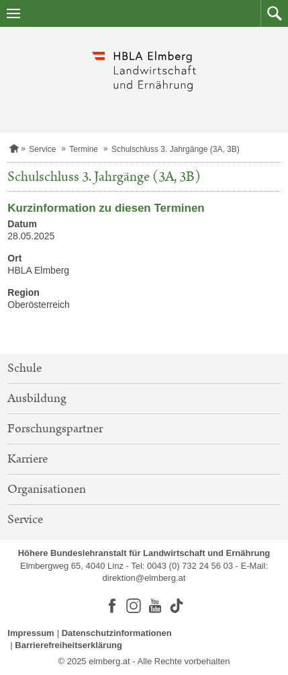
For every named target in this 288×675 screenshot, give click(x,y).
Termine (83, 149)
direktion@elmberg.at (144, 578)
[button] (274, 13)
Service (42, 149)
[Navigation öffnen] (13, 13)
